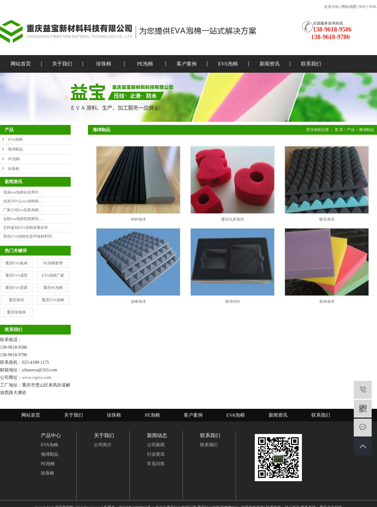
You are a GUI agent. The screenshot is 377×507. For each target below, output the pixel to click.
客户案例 (187, 63)
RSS (362, 6)
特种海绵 (138, 219)
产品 (351, 129)
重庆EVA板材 (16, 263)
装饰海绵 (326, 301)
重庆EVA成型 (16, 275)
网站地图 (349, 6)
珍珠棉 (103, 63)
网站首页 (21, 63)
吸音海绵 (326, 219)
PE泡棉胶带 (53, 263)
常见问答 (156, 463)
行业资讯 (156, 454)
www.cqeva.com (36, 377)
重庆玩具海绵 (232, 219)
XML (373, 6)
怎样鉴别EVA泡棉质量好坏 (25, 227)
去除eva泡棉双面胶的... (22, 219)
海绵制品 (15, 149)
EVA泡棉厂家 (53, 275)
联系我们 (311, 63)
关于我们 (62, 63)
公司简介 (103, 444)
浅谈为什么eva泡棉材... (22, 201)
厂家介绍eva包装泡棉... (22, 210)
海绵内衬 (232, 301)
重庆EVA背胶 (16, 287)
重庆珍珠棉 (16, 312)
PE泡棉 (145, 63)
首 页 (339, 129)
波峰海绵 (138, 301)
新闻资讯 (270, 63)
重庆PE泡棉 (53, 287)
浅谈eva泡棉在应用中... (22, 192)
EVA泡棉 (228, 63)
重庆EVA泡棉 (53, 300)
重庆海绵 (16, 300)
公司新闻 (156, 444)
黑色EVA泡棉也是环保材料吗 (27, 236)
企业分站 (331, 6)
